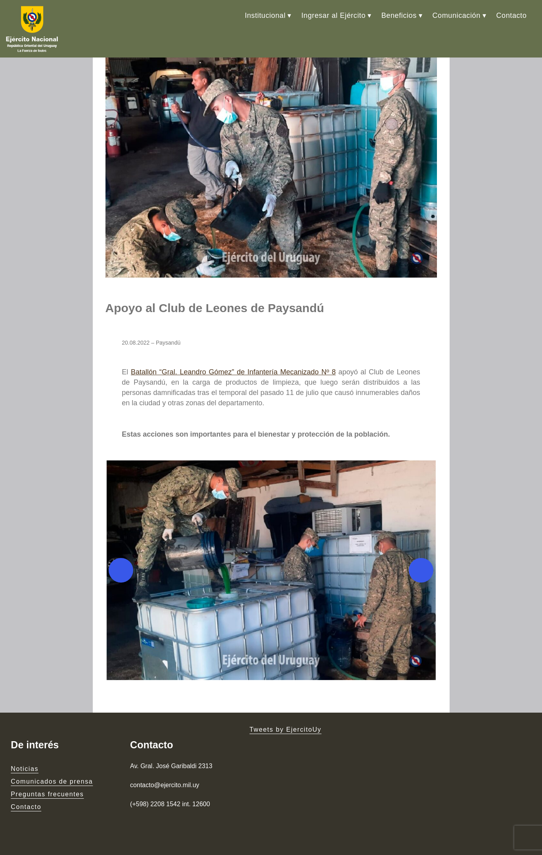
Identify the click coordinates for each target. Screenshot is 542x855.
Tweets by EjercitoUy (285, 729)
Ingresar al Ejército (333, 15)
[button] (271, 570)
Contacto (511, 15)
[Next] (421, 570)
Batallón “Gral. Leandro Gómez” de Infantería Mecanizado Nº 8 (233, 372)
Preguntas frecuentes (47, 794)
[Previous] (121, 570)
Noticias (24, 768)
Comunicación (457, 15)
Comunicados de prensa (52, 781)
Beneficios (399, 15)
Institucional (265, 15)
